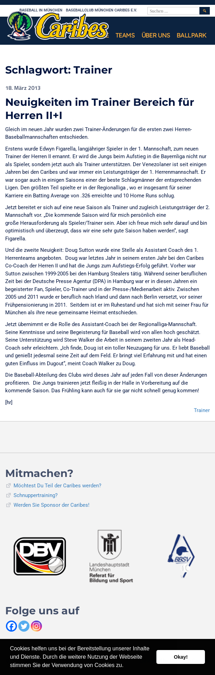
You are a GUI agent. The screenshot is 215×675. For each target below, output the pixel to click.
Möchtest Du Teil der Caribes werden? (57, 485)
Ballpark (191, 35)
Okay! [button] (181, 657)
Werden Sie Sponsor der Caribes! (51, 505)
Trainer (202, 410)
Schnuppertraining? (36, 495)
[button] (126, 666)
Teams (125, 35)
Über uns (155, 35)
